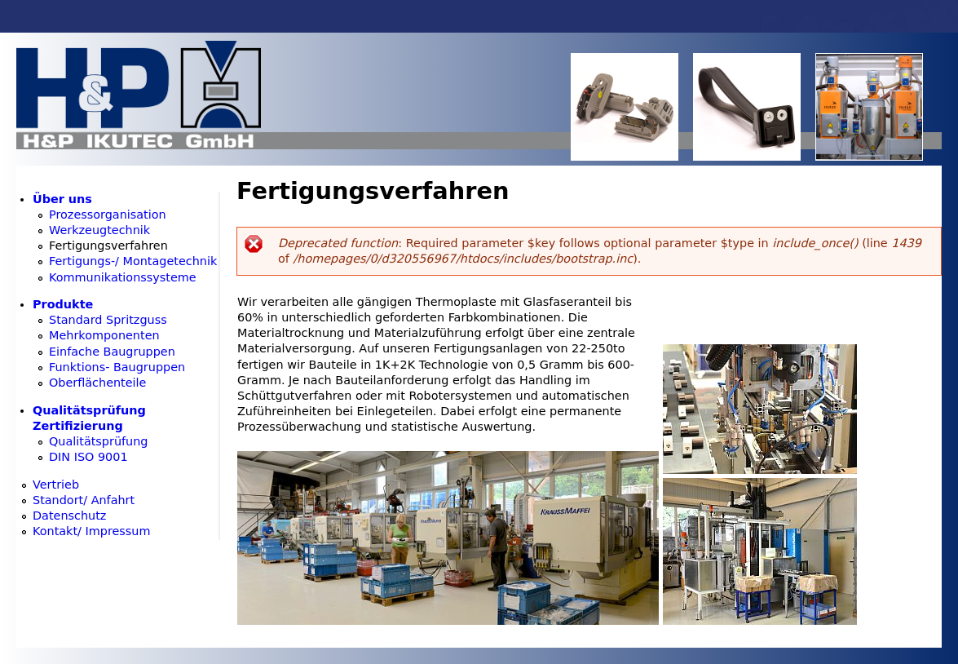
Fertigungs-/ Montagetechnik (133, 261)
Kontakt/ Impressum (92, 531)
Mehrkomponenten (104, 335)
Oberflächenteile (97, 382)
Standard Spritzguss (108, 319)
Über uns (62, 199)
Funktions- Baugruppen (117, 367)
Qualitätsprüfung (98, 441)
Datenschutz (69, 515)
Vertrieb (56, 484)
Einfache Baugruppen (112, 351)
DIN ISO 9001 (88, 456)
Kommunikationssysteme (122, 277)
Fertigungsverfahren (108, 245)
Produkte (63, 304)
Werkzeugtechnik (99, 230)
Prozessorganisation (107, 214)
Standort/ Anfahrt (84, 500)
